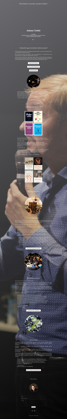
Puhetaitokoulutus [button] (33, 63)
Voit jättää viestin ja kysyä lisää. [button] (34, 248)
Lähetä (33, 407)
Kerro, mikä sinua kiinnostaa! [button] (33, 370)
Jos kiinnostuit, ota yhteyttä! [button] (33, 310)
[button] (32, 411)
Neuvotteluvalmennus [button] (33, 66)
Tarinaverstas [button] (33, 70)
